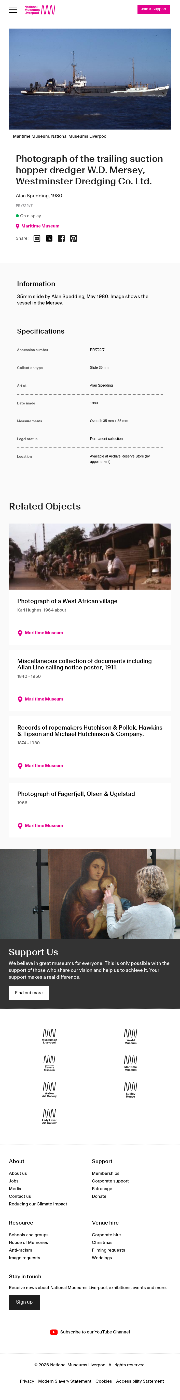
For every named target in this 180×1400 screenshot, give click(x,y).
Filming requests (108, 1250)
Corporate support (110, 1181)
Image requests (24, 1258)
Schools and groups (29, 1235)
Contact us (20, 1196)
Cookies (103, 1381)
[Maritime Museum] (130, 1063)
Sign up (24, 1302)
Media (15, 1189)
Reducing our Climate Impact (38, 1204)
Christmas (102, 1242)
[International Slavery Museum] (49, 1063)
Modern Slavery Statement (64, 1381)
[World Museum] (130, 1036)
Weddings (102, 1258)
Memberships (105, 1173)
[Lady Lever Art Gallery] (49, 1116)
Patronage (102, 1189)
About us (18, 1173)
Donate (99, 1196)
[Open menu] (13, 10)
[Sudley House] (130, 1090)
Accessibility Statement (140, 1381)
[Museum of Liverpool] (49, 1036)
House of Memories (28, 1242)
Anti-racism (20, 1250)
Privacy (27, 1381)
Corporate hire (106, 1235)
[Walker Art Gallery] (49, 1090)
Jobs (14, 1181)
